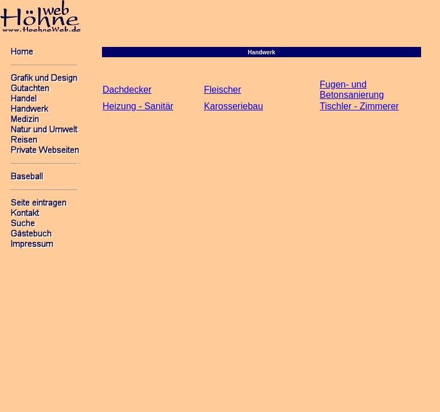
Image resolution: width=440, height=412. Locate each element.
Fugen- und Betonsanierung (352, 90)
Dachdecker (127, 89)
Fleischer (222, 89)
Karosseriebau (233, 106)
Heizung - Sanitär (138, 106)
